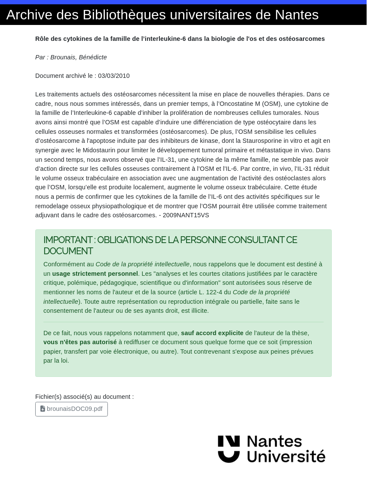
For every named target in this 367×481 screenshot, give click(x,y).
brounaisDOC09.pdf (71, 408)
